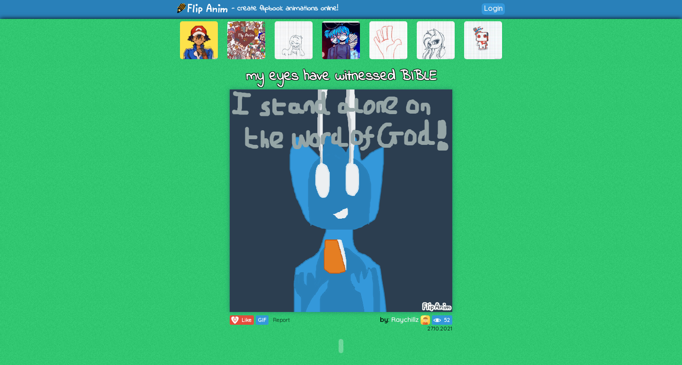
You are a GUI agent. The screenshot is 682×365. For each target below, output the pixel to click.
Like (240, 320)
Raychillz (410, 319)
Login (493, 8)
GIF (262, 320)
